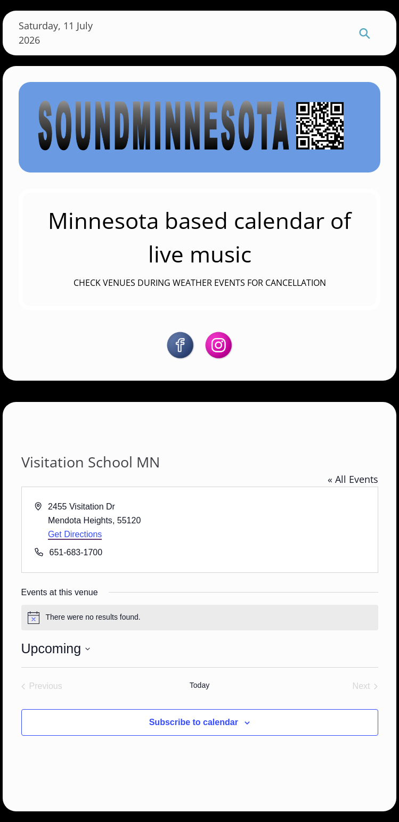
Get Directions (75, 534)
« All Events (353, 479)
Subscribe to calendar (193, 722)
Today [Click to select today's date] (199, 685)
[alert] (199, 617)
